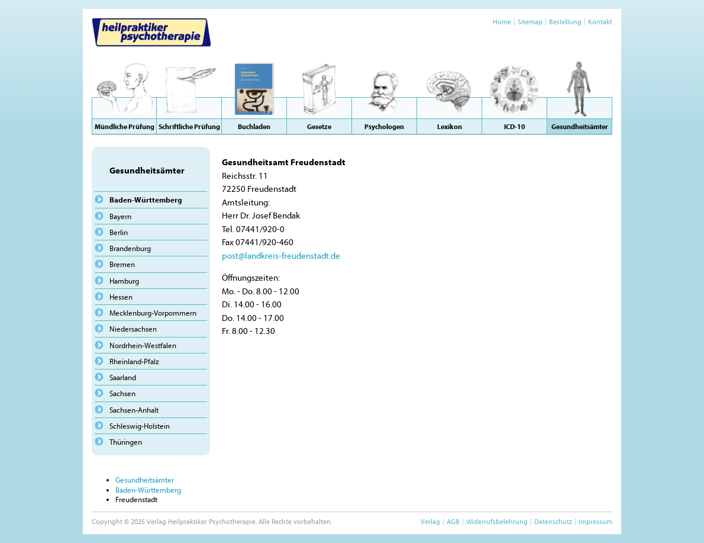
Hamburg (124, 280)
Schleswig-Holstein (139, 425)
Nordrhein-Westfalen (142, 345)
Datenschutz (553, 521)
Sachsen (122, 393)
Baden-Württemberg (145, 199)
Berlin (118, 232)
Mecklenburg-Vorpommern (152, 312)
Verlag (430, 521)
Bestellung (565, 21)
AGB (453, 521)
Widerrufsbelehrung (497, 521)
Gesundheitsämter (144, 479)
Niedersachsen (133, 328)
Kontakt (600, 21)
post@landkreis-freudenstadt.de (281, 255)
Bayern (120, 216)
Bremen (122, 264)
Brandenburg (130, 248)
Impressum (595, 521)
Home (502, 21)
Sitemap (530, 21)
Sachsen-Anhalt (134, 410)
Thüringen (125, 441)
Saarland (122, 377)
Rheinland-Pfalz (134, 361)
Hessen (121, 296)
